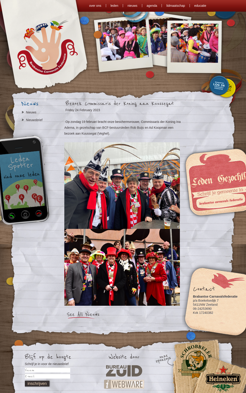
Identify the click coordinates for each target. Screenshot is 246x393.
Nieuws (31, 112)
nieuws (132, 5)
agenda (152, 5)
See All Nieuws (83, 314)
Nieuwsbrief (34, 120)
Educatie (200, 5)
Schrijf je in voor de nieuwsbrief (47, 364)
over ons (95, 5)
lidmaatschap (175, 5)
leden (114, 5)
